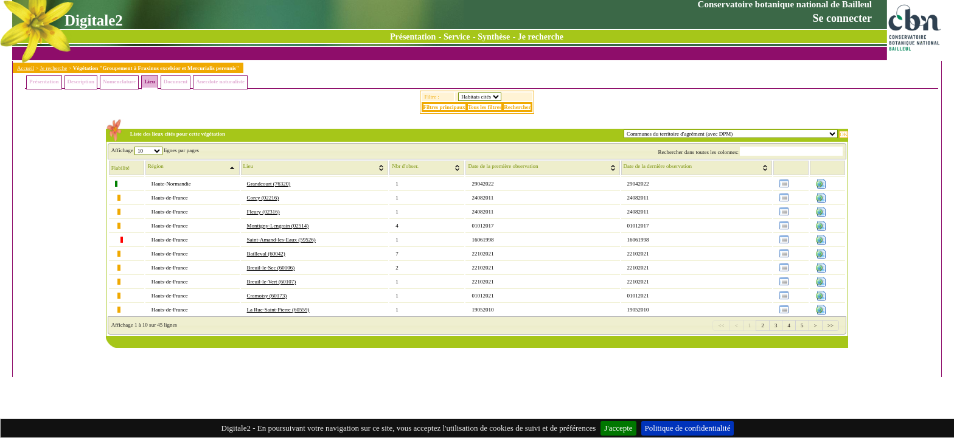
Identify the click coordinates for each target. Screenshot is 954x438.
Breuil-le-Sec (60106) (271, 268)
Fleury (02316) (263, 212)
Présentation (413, 36)
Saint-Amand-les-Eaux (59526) (281, 240)
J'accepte (618, 428)
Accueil (25, 68)
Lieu (149, 81)
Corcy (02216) (263, 198)
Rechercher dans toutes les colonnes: (750, 152)
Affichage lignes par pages (155, 150)
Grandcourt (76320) (269, 184)
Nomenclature (119, 81)
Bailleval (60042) (266, 254)
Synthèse (494, 36)
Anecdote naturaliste (220, 81)
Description (81, 81)
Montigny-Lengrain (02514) (278, 226)
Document (176, 81)
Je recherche (540, 36)
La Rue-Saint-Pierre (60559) (278, 310)
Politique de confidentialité (688, 428)
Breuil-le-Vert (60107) (271, 282)
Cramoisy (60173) (267, 296)
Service (457, 36)
